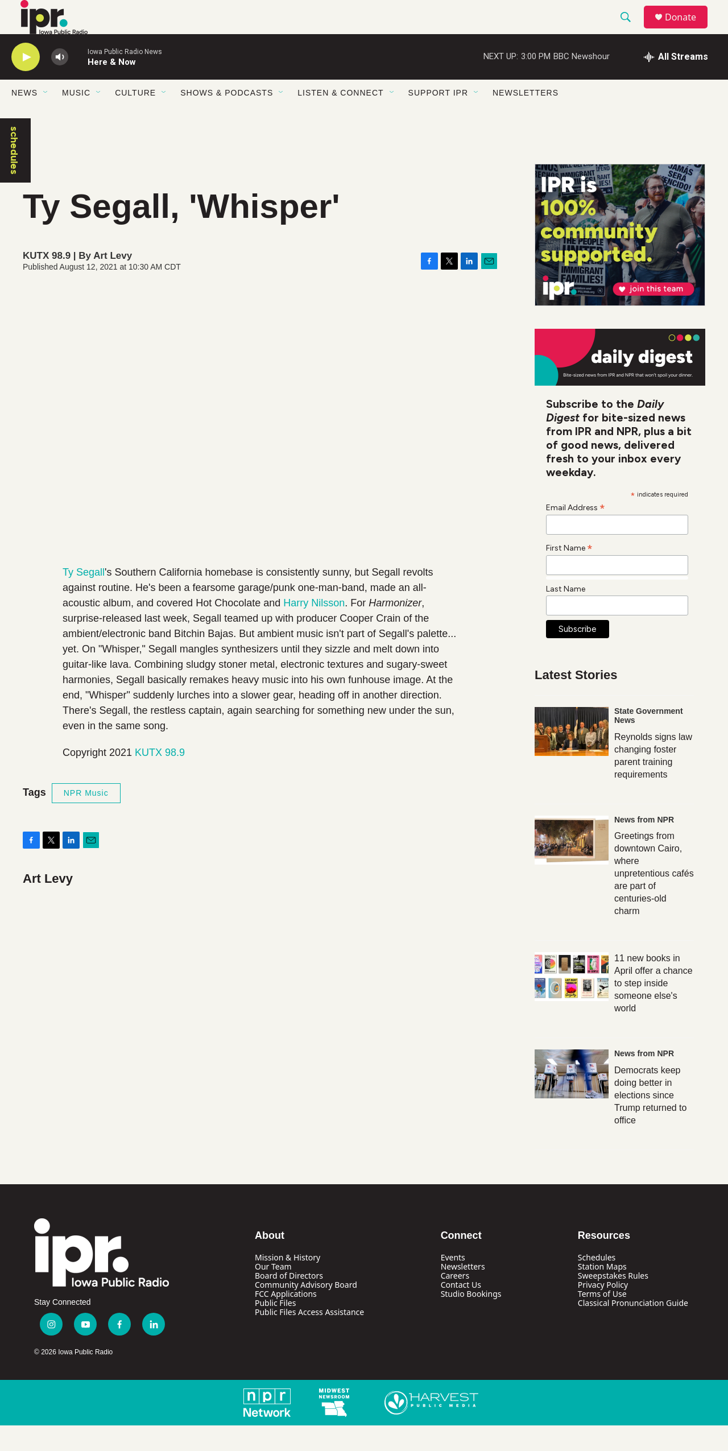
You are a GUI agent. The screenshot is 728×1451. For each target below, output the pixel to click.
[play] (25, 82)
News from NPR (644, 845)
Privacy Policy (603, 1310)
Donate (687, 30)
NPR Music (86, 818)
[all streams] (676, 82)
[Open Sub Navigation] (46, 118)
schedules (14, 176)
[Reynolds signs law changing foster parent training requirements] (572, 757)
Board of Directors (289, 1301)
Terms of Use (602, 1319)
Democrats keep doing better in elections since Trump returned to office (650, 1121)
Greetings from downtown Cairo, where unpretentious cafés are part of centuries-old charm (654, 899)
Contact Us (461, 1310)
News (24, 118)
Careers (455, 1301)
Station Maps (602, 1292)
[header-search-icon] (631, 30)
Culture (135, 118)
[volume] (59, 83)
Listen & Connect (340, 118)
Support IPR (438, 118)
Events (453, 1283)
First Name (569, 573)
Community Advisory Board (306, 1310)
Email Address (575, 533)
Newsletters (526, 118)
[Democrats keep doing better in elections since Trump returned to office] (572, 1099)
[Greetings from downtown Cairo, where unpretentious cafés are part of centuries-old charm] (572, 865)
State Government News (648, 741)
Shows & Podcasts (226, 118)
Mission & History (287, 1283)
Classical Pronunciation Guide (633, 1328)
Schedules (596, 1283)
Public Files (275, 1328)
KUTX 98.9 (160, 778)
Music (76, 118)
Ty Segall (84, 597)
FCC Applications (286, 1319)
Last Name (565, 614)
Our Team (273, 1292)
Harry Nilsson (314, 628)
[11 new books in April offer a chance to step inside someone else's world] (572, 1002)
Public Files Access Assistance (309, 1337)
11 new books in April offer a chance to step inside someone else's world (653, 1009)
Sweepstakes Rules (613, 1301)
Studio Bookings (471, 1319)
